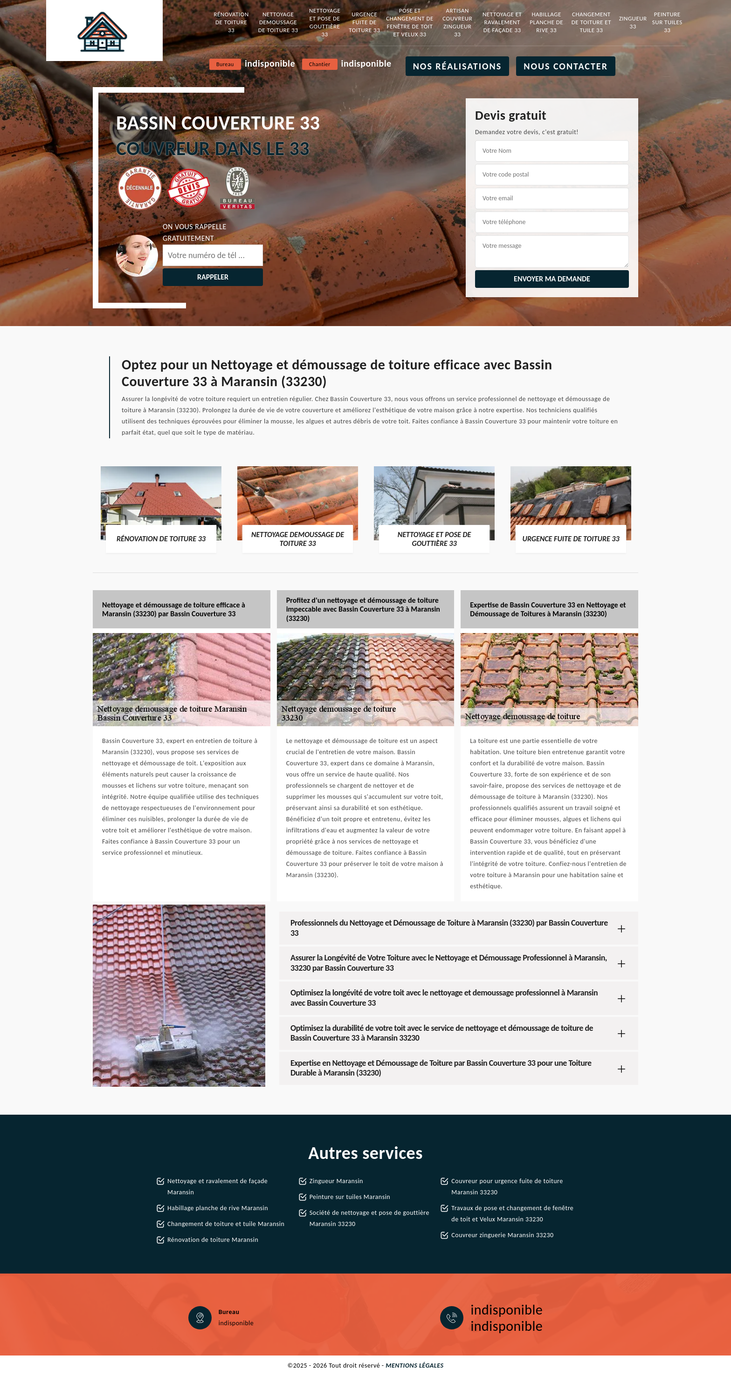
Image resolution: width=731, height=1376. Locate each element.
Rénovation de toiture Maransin (212, 1240)
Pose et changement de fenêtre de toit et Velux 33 (409, 22)
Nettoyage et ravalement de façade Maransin (217, 1186)
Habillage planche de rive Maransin (217, 1208)
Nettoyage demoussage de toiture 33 (278, 22)
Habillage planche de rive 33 (546, 22)
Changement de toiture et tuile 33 (591, 22)
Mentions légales (414, 1365)
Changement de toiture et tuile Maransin (225, 1224)
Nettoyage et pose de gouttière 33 (324, 22)
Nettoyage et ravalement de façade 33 (502, 22)
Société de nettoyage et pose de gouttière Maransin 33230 (369, 1218)
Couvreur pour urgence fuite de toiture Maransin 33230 (507, 1186)
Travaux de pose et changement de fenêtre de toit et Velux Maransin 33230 (512, 1213)
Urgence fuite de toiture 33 (364, 22)
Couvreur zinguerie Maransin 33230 (502, 1235)
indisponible (270, 63)
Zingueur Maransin (336, 1181)
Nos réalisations (457, 66)
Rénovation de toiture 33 (231, 22)
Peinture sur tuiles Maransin (350, 1197)
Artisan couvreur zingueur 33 (457, 22)
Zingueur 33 (633, 22)
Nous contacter (566, 66)
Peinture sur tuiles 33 (667, 22)
